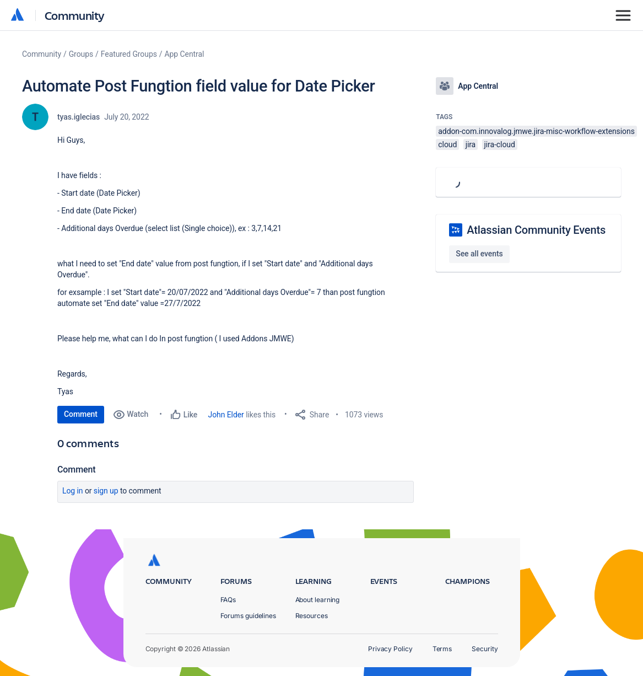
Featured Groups (129, 54)
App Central (184, 54)
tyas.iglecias (78, 116)
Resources (311, 615)
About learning (317, 599)
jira (471, 144)
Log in (72, 490)
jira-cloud (499, 144)
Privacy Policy (390, 649)
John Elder (226, 414)
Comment (81, 414)
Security (485, 649)
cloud (447, 144)
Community (75, 15)
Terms (442, 649)
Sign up (106, 490)
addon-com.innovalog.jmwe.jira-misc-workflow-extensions (536, 131)
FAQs (228, 599)
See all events (479, 253)
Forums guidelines (248, 615)
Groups (81, 54)
